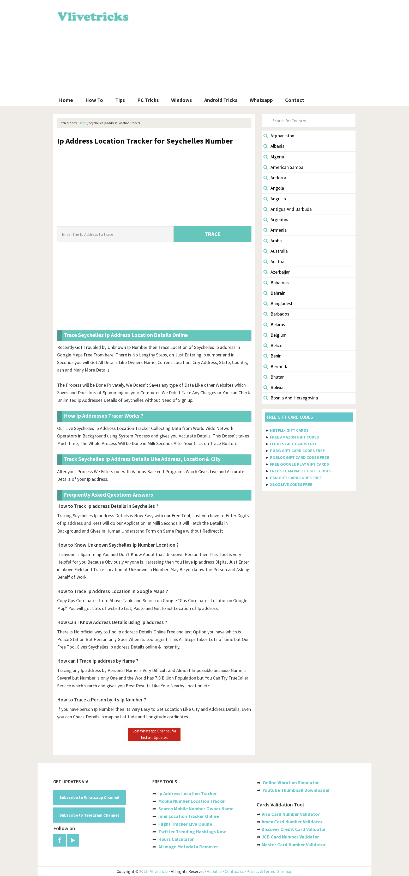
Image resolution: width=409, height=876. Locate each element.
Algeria (273, 157)
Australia (275, 251)
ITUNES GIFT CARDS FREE (293, 443)
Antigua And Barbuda (287, 209)
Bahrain (274, 293)
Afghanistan (278, 136)
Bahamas (276, 283)
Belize (272, 345)
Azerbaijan (277, 272)
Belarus (274, 325)
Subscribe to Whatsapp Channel (89, 797)
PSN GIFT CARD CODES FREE (296, 477)
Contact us (234, 871)
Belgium (275, 335)
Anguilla (274, 199)
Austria (273, 261)
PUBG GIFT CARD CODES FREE (297, 450)
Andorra (274, 178)
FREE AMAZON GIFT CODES (294, 437)
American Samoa (283, 167)
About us (214, 871)
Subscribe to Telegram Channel (89, 815)
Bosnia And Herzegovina (290, 398)
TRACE (212, 234)
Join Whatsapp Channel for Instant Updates (154, 734)
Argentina (276, 220)
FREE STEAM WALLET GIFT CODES (301, 470)
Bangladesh (278, 303)
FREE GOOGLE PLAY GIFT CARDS (299, 464)
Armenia (275, 230)
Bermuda (275, 366)
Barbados (276, 314)
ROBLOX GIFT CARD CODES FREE (299, 457)
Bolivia (273, 387)
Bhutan (274, 377)
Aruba (272, 241)
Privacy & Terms (260, 871)
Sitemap (284, 871)
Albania (274, 146)
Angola (273, 188)
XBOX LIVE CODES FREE (291, 484)
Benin (272, 356)
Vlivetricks (92, 15)
